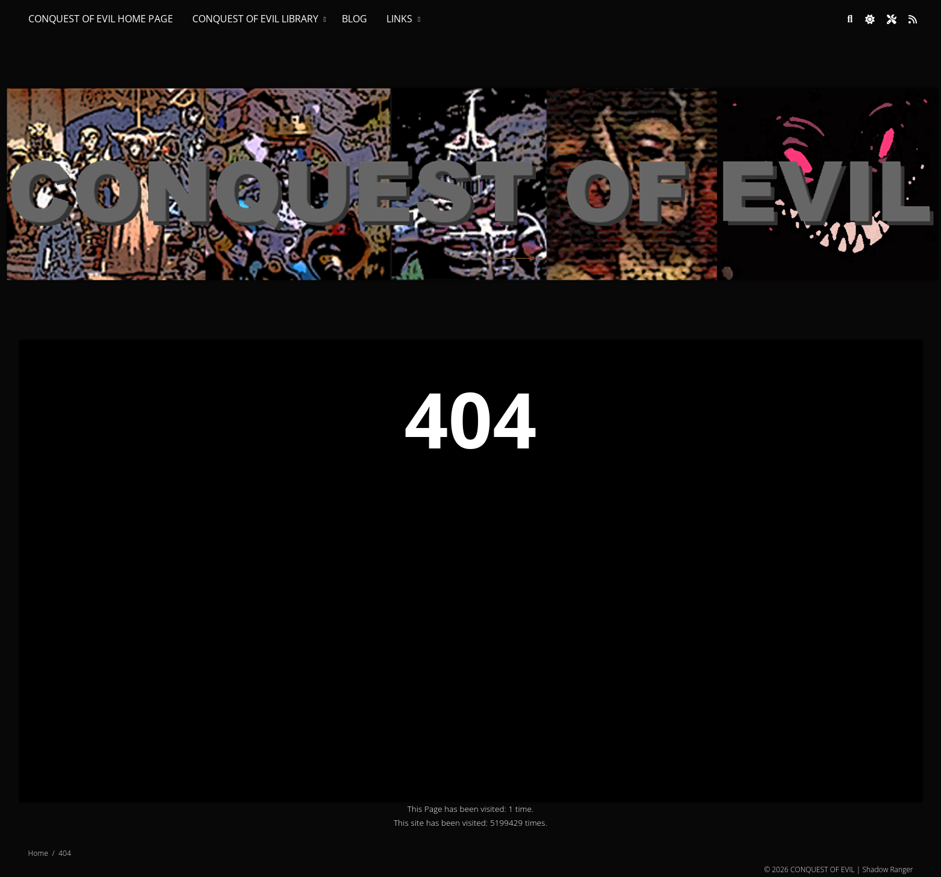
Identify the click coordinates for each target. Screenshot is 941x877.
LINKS (399, 18)
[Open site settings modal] (891, 19)
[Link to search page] (850, 19)
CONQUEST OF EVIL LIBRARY (255, 18)
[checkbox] (870, 19)
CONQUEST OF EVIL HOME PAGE (100, 18)
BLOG (354, 18)
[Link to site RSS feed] (912, 19)
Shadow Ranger (887, 869)
